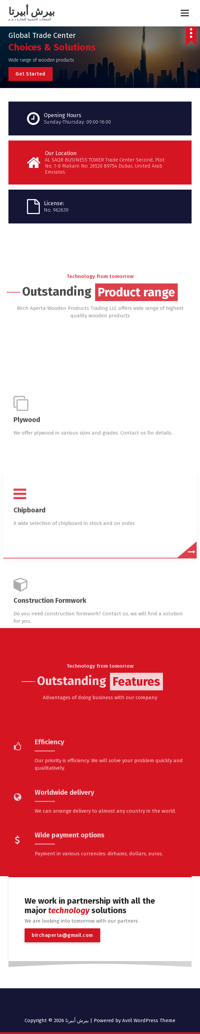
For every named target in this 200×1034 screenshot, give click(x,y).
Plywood (26, 511)
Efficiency (49, 788)
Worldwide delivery (64, 838)
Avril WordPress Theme (148, 1020)
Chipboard (29, 602)
